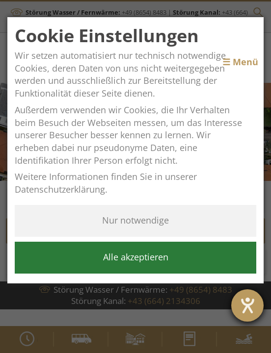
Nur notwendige (135, 220)
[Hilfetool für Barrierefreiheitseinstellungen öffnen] (247, 305)
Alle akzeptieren (135, 257)
